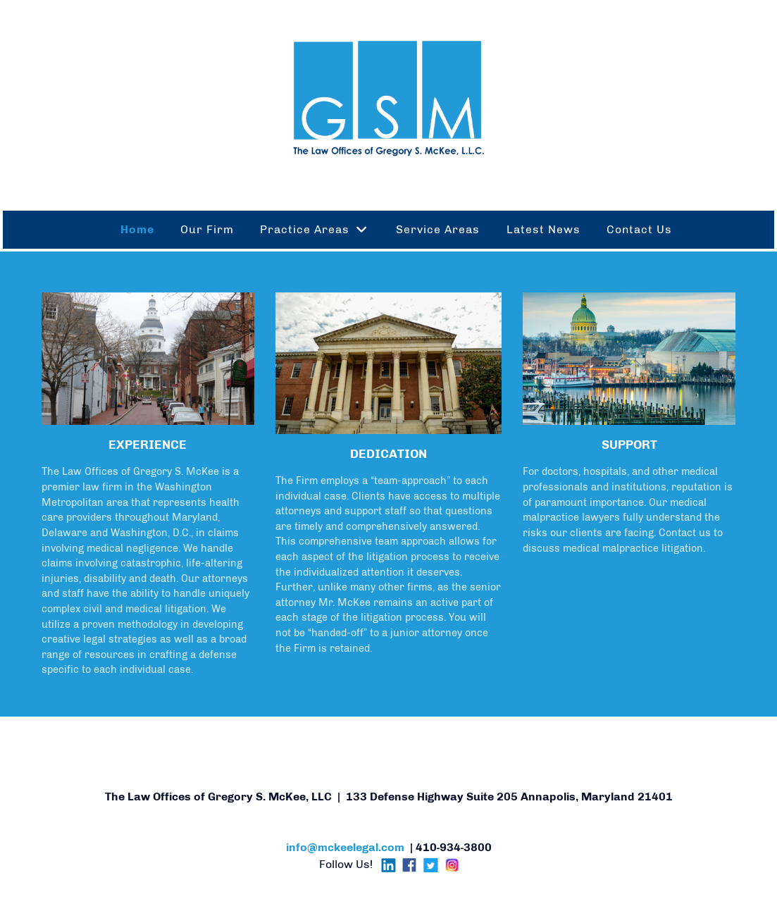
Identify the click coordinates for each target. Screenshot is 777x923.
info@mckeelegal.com (345, 847)
